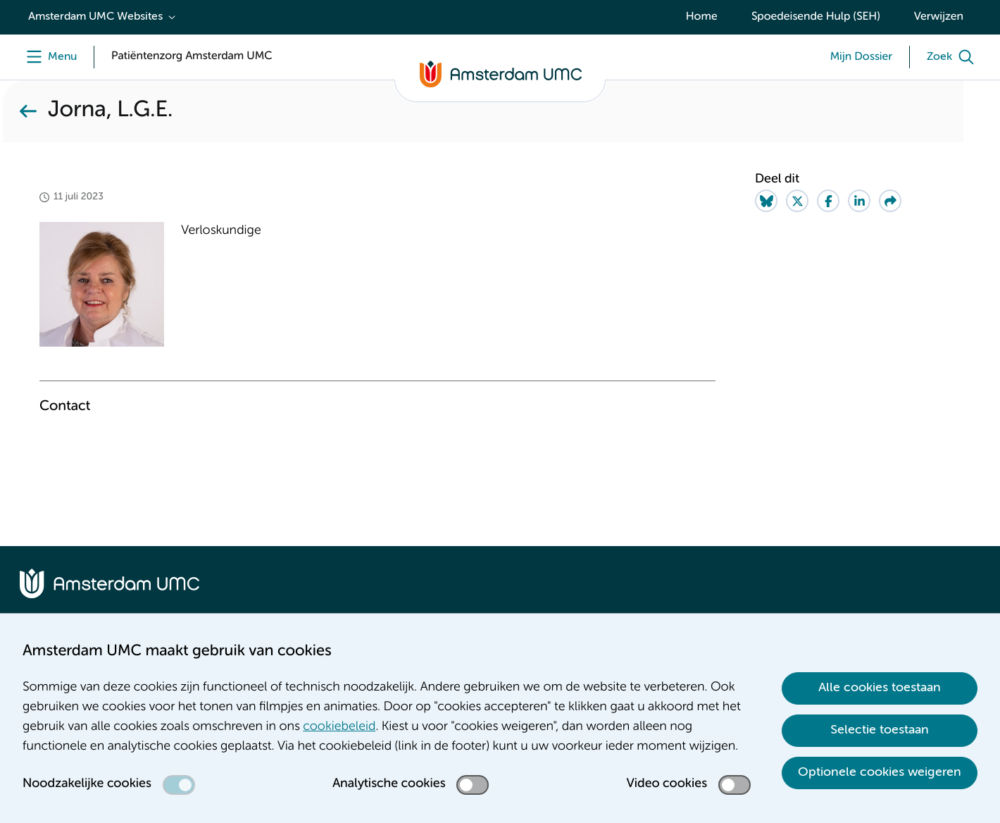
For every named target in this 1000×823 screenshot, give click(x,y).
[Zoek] (953, 57)
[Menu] (48, 57)
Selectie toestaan (879, 730)
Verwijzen (938, 17)
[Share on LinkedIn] (859, 201)
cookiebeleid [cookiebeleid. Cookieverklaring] (339, 727)
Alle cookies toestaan (879, 687)
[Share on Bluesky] (766, 201)
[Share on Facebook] (828, 201)
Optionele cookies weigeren (879, 772)
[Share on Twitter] (797, 201)
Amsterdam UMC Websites (95, 17)
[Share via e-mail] (890, 201)
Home (702, 17)
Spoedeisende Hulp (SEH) (815, 17)
